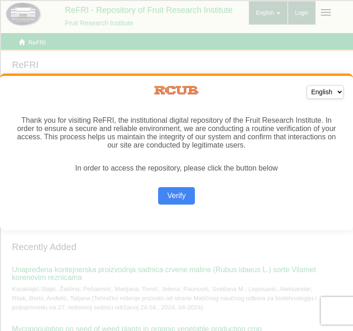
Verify (176, 196)
